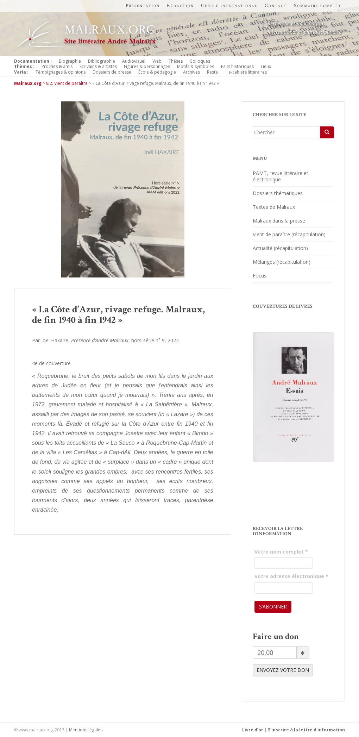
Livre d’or (252, 730)
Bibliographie (101, 61)
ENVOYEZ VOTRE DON (283, 670)
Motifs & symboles (195, 66)
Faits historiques (237, 66)
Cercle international (229, 5)
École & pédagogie (157, 72)
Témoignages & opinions (61, 72)
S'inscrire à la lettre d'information (306, 730)
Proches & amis (57, 66)
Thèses (176, 61)
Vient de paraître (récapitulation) (289, 234)
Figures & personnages (147, 66)
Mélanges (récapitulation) (281, 261)
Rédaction (180, 5)
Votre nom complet (281, 551)
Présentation (143, 5)
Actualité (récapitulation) (280, 248)
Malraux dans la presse (279, 220)
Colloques (200, 61)
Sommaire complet (317, 5)
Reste (212, 72)
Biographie (70, 61)
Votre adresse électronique (291, 576)
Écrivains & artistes (98, 66)
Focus (259, 275)
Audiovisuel (133, 61)
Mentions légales (85, 730)
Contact (276, 5)
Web (157, 61)
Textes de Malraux (274, 207)
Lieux (266, 66)
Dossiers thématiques (278, 193)
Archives (191, 72)
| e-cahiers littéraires (246, 72)
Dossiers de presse (112, 72)
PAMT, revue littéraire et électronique (280, 176)
